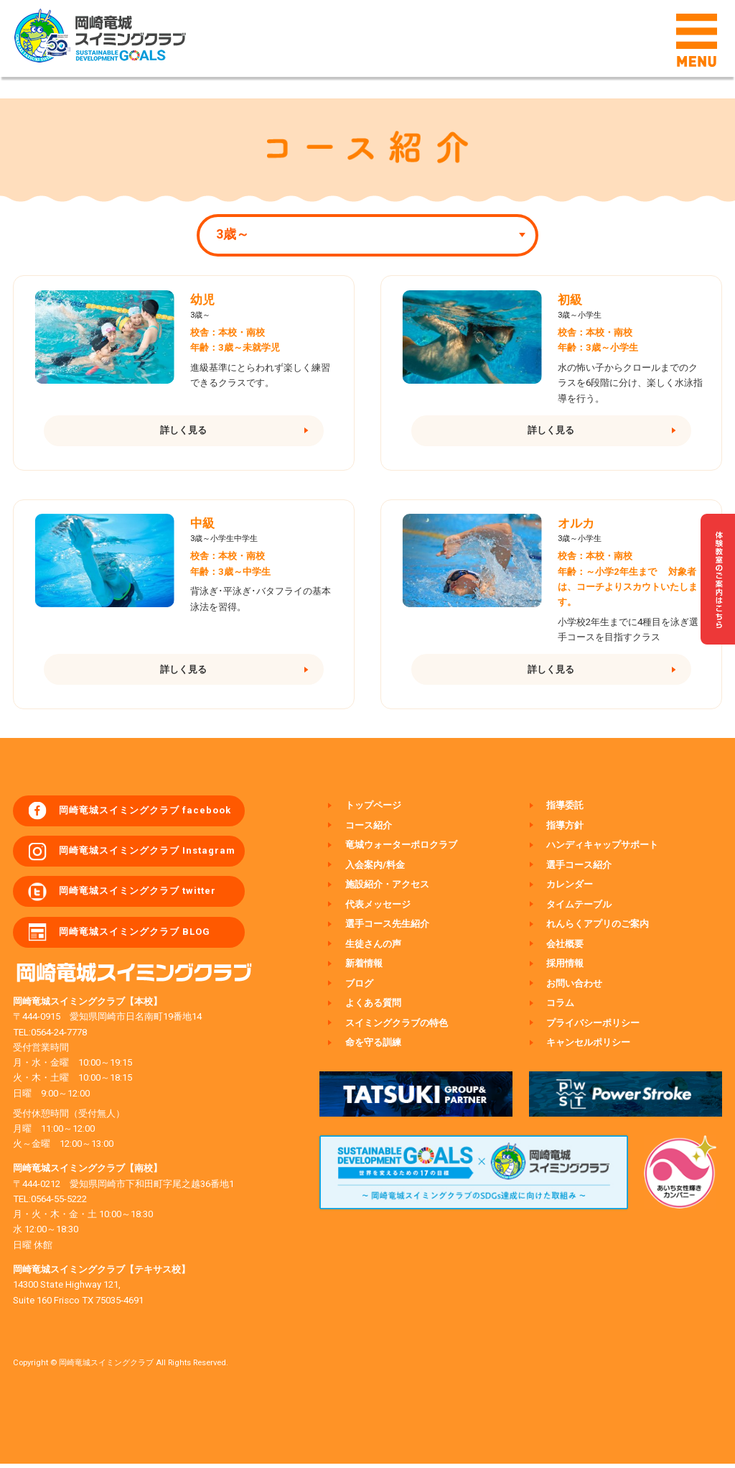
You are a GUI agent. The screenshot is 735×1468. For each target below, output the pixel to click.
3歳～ (232, 234)
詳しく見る (183, 430)
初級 (570, 299)
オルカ (576, 524)
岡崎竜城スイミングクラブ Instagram (148, 854)
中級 (202, 524)
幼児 (202, 299)
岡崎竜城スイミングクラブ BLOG (136, 936)
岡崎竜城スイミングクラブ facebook (146, 813)
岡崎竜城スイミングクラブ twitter (138, 895)
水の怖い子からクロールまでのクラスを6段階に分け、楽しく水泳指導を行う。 (630, 382)
